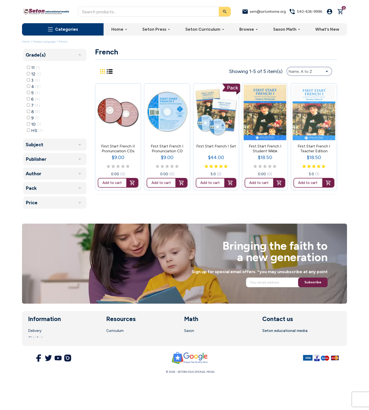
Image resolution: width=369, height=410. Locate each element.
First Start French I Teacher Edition (314, 148)
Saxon (189, 331)
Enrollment (115, 338)
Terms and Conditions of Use (52, 352)
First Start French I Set (216, 146)
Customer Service (121, 352)
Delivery (35, 331)
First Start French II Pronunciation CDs (118, 148)
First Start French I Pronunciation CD (167, 148)
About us (35, 338)
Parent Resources (121, 345)
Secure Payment (42, 359)
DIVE (188, 345)
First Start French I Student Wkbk (265, 148)
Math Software (197, 338)
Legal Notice (39, 345)
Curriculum (115, 331)
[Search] (154, 11)
